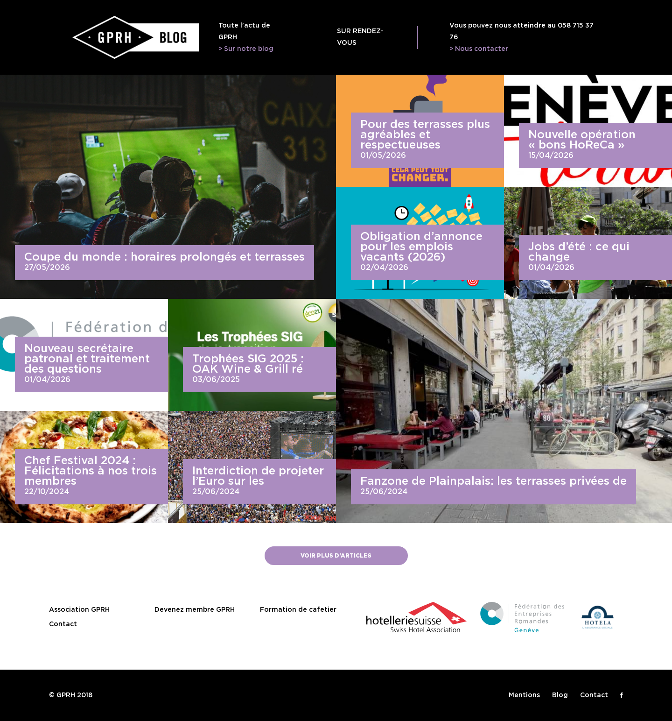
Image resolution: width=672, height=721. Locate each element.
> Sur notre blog (245, 49)
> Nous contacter (478, 49)
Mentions (524, 695)
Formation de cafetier (298, 610)
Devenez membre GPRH (194, 610)
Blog (560, 695)
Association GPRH (79, 610)
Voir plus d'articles (336, 555)
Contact (63, 624)
